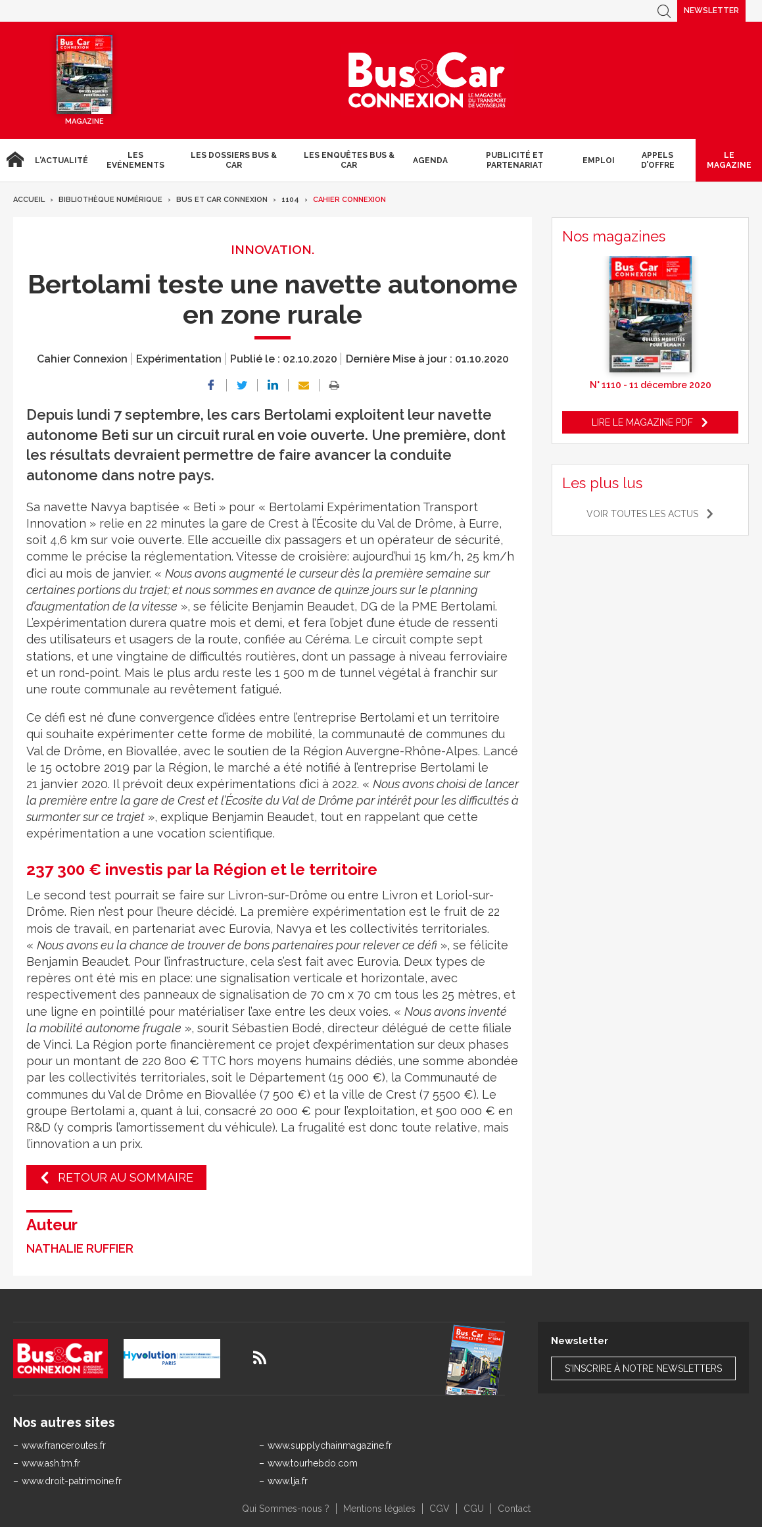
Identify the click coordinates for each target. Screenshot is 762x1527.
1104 (290, 199)
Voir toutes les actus (642, 514)
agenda (430, 160)
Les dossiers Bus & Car (234, 160)
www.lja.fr (288, 1481)
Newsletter (711, 10)
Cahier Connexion (349, 199)
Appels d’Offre (658, 160)
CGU (474, 1508)
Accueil (15, 160)
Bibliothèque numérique (110, 199)
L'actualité (61, 160)
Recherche (664, 11)
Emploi (599, 160)
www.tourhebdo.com (313, 1463)
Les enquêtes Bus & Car (349, 160)
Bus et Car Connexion (222, 199)
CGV (439, 1508)
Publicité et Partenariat (515, 160)
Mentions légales (379, 1508)
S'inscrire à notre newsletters (643, 1368)
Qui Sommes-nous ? (285, 1508)
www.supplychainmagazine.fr (330, 1445)
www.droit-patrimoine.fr (72, 1481)
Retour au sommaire (125, 1177)
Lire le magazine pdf (642, 422)
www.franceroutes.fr (64, 1445)
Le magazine (729, 160)
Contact (514, 1508)
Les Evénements (135, 160)
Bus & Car (427, 80)
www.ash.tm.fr (51, 1463)
